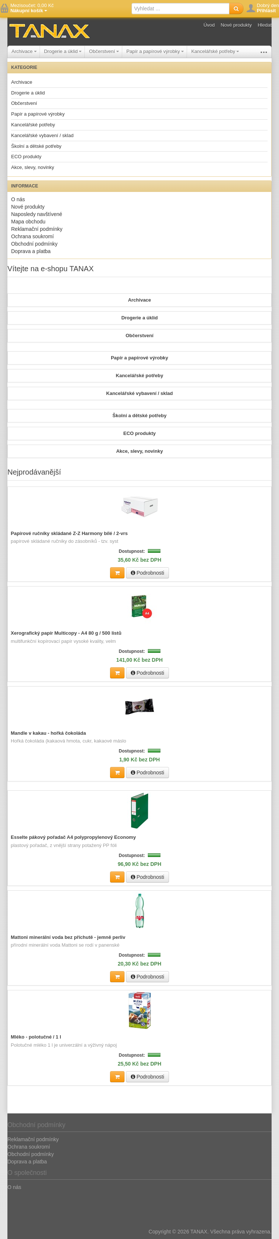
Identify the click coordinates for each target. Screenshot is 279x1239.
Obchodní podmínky (34, 244)
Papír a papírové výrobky (155, 51)
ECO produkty (26, 156)
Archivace (24, 51)
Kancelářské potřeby (215, 51)
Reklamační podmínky (37, 229)
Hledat (265, 25)
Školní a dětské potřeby (36, 146)
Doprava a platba (31, 251)
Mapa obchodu (28, 222)
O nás (18, 199)
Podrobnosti (148, 573)
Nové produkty (236, 25)
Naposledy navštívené (36, 214)
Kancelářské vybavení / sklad (42, 135)
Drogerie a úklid (63, 51)
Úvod (209, 25)
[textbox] (180, 8)
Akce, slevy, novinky (32, 167)
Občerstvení (104, 51)
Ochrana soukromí (32, 236)
